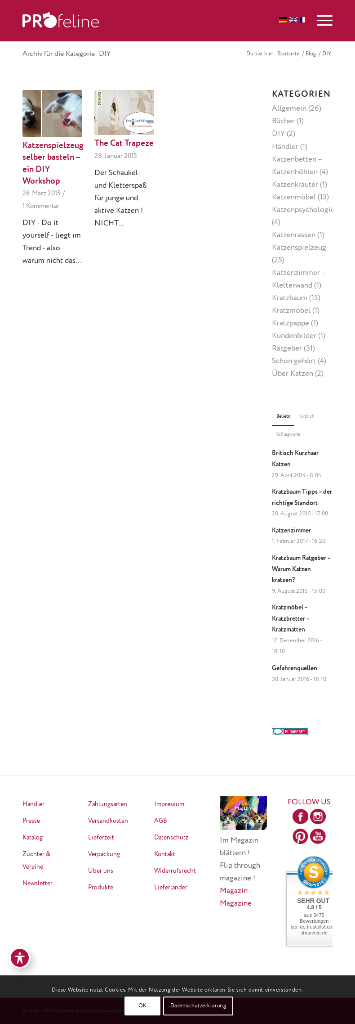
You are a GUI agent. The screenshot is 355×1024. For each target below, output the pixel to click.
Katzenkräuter (295, 185)
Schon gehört (294, 361)
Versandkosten (108, 821)
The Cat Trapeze (124, 144)
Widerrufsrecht (175, 871)
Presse (31, 821)
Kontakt (164, 854)
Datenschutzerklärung (198, 1006)
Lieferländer (170, 887)
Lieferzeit (101, 838)
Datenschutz (171, 838)
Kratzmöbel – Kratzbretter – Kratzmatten (290, 618)
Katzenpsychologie (303, 210)
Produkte (100, 887)
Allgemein (289, 109)
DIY (278, 134)
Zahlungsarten (107, 804)
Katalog (32, 838)
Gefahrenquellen (294, 668)
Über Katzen (292, 374)
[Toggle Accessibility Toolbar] (20, 958)
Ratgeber (287, 348)
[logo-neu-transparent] (60, 20)
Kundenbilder (294, 336)
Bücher (283, 121)
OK (142, 1006)
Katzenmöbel (294, 197)
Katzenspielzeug (299, 248)
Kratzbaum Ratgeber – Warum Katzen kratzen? (301, 569)
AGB (160, 821)
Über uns (100, 871)
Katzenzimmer (291, 531)
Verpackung (104, 854)
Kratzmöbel (291, 311)
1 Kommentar (40, 206)
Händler (285, 147)
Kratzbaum (289, 298)
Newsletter (37, 883)
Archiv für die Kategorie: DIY (66, 54)
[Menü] (320, 20)
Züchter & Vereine (36, 860)
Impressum (169, 804)
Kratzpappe (290, 323)
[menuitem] (320, 20)
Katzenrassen (293, 235)
